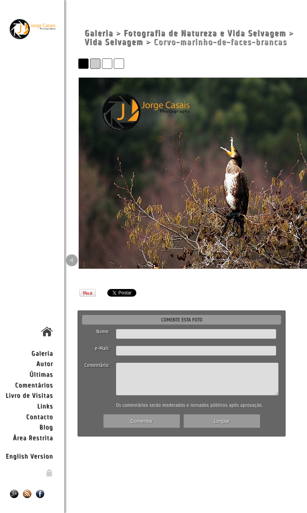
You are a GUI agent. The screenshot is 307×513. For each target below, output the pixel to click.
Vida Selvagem (113, 41)
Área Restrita (33, 437)
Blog (46, 426)
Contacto (39, 416)
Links (45, 405)
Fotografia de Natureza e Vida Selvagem (205, 33)
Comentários (34, 384)
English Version (29, 455)
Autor (44, 363)
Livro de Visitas (29, 395)
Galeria (42, 353)
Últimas (41, 374)
